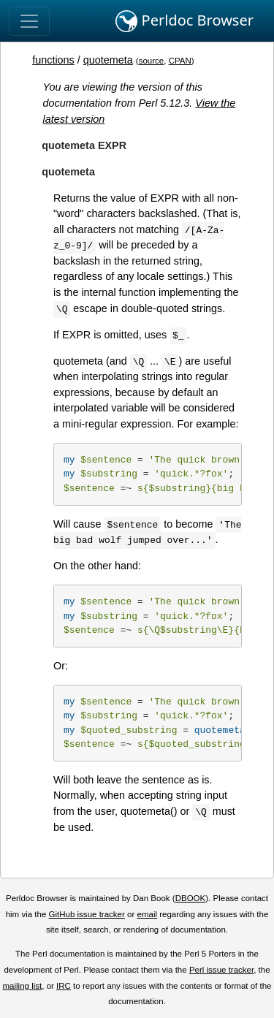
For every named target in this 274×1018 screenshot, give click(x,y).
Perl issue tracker (221, 969)
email (147, 914)
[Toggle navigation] (29, 21)
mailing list (22, 985)
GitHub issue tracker (87, 914)
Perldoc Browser (184, 21)
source (151, 60)
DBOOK (190, 898)
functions (53, 60)
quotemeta (108, 60)
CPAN (180, 60)
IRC (63, 985)
